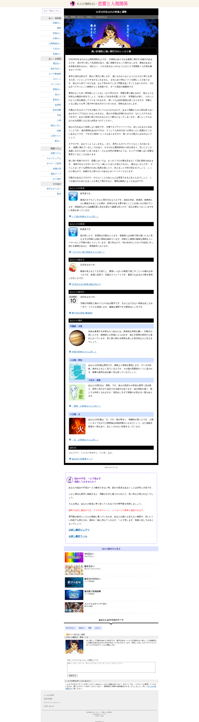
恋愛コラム (56, 153)
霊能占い (57, 89)
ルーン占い (56, 84)
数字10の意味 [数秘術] (82, 313)
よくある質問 (49, 695)
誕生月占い (110, 570)
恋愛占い (57, 23)
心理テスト (56, 136)
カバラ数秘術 (55, 74)
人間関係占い (55, 43)
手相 (59, 115)
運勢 (90, 628)
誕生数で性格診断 (110, 595)
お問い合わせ (49, 706)
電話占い (57, 63)
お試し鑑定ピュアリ (79, 530)
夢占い (58, 141)
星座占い (57, 100)
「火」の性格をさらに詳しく (85, 440)
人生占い (97, 628)
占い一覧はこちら (51, 11)
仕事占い (57, 38)
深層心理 (57, 169)
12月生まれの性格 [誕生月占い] (86, 284)
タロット (57, 79)
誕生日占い (56, 68)
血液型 (58, 105)
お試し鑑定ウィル (78, 536)
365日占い (110, 557)
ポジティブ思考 (54, 163)
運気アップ (56, 174)
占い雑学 (57, 179)
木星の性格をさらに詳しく (84, 352)
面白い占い (56, 125)
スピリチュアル (54, 158)
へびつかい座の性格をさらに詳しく (88, 252)
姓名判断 (57, 110)
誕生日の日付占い (110, 582)
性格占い (82, 628)
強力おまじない (54, 188)
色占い (58, 94)
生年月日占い (71, 628)
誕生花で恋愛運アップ (82, 459)
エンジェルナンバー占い (110, 607)
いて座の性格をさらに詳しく (85, 216)
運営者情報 (48, 699)
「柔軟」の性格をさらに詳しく (86, 406)
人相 (59, 120)
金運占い (57, 54)
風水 (59, 194)
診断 (59, 131)
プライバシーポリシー (52, 703)
